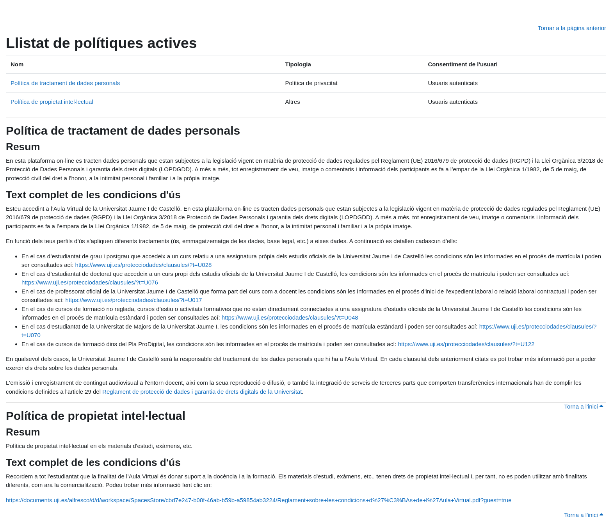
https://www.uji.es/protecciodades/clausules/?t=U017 (134, 300)
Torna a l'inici (583, 406)
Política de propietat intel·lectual (52, 101)
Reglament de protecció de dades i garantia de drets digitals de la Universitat (202, 391)
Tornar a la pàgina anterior (572, 28)
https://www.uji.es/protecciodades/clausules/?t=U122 (466, 344)
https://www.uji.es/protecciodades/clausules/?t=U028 (143, 264)
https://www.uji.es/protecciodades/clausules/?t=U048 (290, 317)
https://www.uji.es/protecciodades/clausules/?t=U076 (89, 282)
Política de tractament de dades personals (65, 83)
